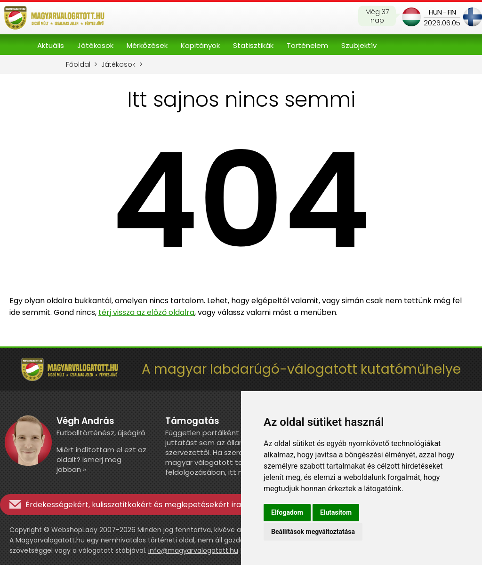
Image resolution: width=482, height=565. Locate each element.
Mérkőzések (147, 45)
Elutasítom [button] (336, 512)
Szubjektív (359, 45)
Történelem (307, 45)
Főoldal (78, 64)
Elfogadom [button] (287, 512)
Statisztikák (253, 45)
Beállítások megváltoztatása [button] (313, 531)
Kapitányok (200, 45)
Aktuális (50, 45)
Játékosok (95, 45)
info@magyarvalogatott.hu (193, 550)
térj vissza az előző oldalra (146, 312)
